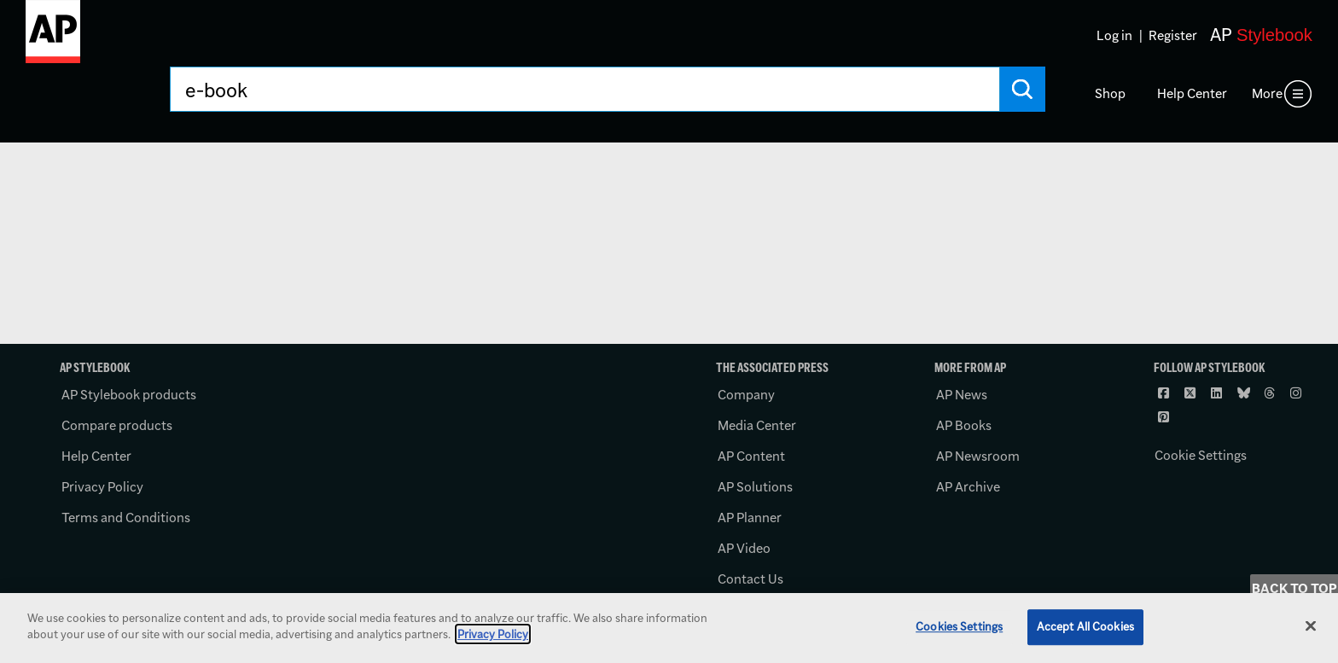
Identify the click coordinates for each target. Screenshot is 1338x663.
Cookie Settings (1201, 455)
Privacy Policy (102, 487)
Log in (1114, 35)
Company (746, 395)
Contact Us (750, 579)
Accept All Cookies (1085, 626)
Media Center (757, 425)
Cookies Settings (959, 626)
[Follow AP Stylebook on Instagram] (1298, 393)
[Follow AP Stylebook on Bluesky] (1245, 393)
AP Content (751, 456)
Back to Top (1294, 588)
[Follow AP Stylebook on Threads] (1271, 393)
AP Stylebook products (128, 395)
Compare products (116, 425)
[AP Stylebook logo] (53, 38)
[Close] (1310, 625)
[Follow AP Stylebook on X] (1192, 393)
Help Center (1192, 93)
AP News (961, 395)
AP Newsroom (978, 456)
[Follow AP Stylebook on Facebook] (1166, 393)
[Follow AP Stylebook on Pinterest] (1166, 417)
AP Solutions (755, 487)
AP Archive (968, 487)
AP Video (744, 548)
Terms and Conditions (125, 517)
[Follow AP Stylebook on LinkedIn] (1218, 393)
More (1267, 93)
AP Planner (750, 517)
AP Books (964, 425)
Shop (1110, 93)
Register (1173, 35)
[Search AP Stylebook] (584, 89)
